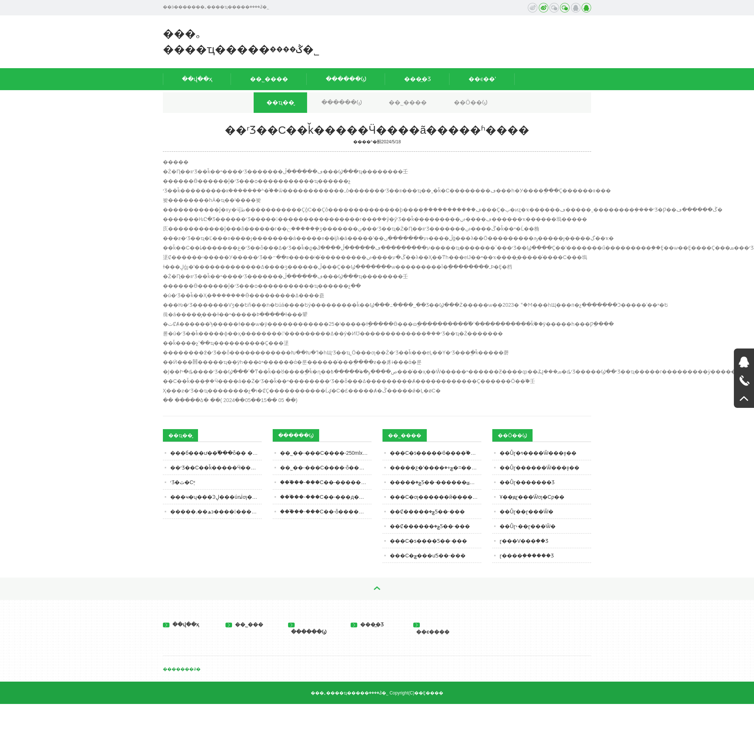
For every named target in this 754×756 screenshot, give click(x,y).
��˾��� (244, 624)
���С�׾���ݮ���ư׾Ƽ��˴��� (428, 555)
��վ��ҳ (197, 79)
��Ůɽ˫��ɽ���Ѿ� (528, 526)
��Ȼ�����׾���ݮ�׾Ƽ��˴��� (427, 512)
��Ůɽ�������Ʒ (527, 482)
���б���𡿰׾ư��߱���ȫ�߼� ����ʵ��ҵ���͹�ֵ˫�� (216, 453)
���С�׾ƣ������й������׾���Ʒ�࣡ (435, 497)
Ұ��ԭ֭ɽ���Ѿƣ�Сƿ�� (532, 497)
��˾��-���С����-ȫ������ (326, 468)
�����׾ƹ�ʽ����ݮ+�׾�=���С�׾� (435, 468)
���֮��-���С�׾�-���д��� (324, 497)
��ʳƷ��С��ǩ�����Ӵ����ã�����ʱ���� (216, 468)
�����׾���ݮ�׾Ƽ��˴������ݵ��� (435, 482)
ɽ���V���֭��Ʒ (524, 541)
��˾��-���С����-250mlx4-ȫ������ (326, 453)
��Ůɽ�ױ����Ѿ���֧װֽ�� (538, 453)
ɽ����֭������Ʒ (527, 555)
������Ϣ (346, 79)
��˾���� (269, 79)
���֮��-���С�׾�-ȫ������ (324, 512)
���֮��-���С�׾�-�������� (326, 482)
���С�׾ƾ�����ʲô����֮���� (435, 453)
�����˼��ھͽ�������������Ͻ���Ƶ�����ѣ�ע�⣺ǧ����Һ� (216, 512)
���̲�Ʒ (417, 79)
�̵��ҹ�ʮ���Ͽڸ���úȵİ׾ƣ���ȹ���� (216, 497)
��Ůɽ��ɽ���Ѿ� (526, 512)
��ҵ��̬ (280, 102)
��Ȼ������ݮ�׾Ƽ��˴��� (430, 526)
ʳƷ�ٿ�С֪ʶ (182, 482)
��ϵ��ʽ (482, 79)
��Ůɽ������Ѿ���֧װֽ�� (539, 468)
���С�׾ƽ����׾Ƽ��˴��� (428, 541)
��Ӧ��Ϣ (471, 102)
